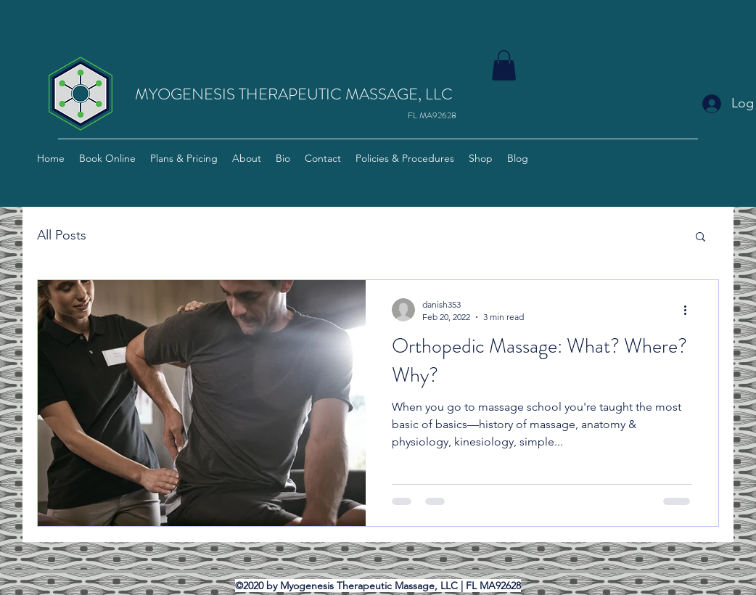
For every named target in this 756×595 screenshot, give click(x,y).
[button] (504, 65)
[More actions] (690, 310)
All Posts (61, 235)
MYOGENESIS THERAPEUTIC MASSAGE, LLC (294, 94)
